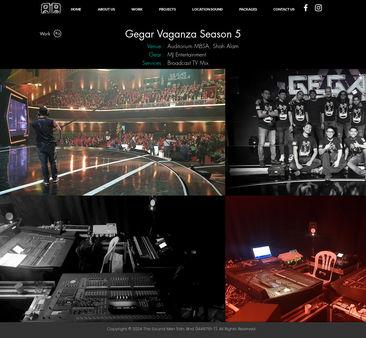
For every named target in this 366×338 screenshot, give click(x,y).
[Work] (50, 33)
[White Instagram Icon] (318, 7)
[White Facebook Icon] (305, 7)
